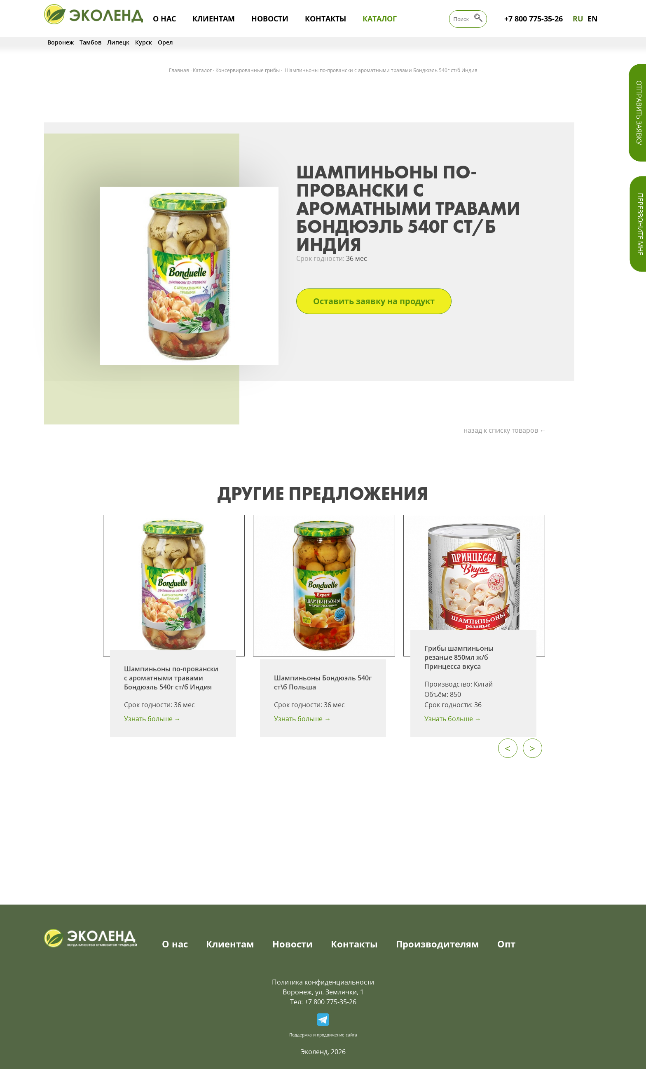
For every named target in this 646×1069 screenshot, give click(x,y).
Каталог (380, 18)
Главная (179, 70)
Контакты (325, 18)
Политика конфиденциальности (323, 982)
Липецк (118, 42)
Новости (269, 18)
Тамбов (90, 42)
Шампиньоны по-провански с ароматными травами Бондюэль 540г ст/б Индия (171, 678)
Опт (506, 944)
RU (578, 18)
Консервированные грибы (247, 70)
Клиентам (213, 18)
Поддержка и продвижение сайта (323, 1035)
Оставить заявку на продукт (374, 301)
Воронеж (60, 42)
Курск (143, 42)
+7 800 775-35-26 (533, 18)
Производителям (437, 944)
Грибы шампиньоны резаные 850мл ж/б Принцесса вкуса (459, 657)
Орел (165, 42)
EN (592, 18)
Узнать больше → (152, 718)
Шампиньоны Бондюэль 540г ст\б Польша (323, 682)
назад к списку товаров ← (504, 430)
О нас (164, 18)
